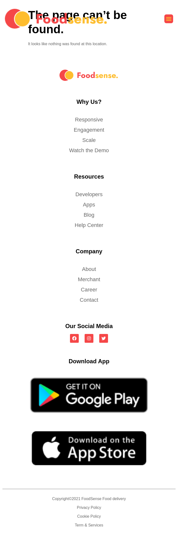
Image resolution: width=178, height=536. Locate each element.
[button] (168, 18)
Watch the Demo (89, 150)
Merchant (89, 279)
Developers (88, 194)
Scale (89, 140)
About (89, 269)
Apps (89, 205)
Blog (89, 215)
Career (89, 290)
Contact (89, 300)
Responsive (89, 120)
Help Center (89, 225)
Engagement (89, 130)
